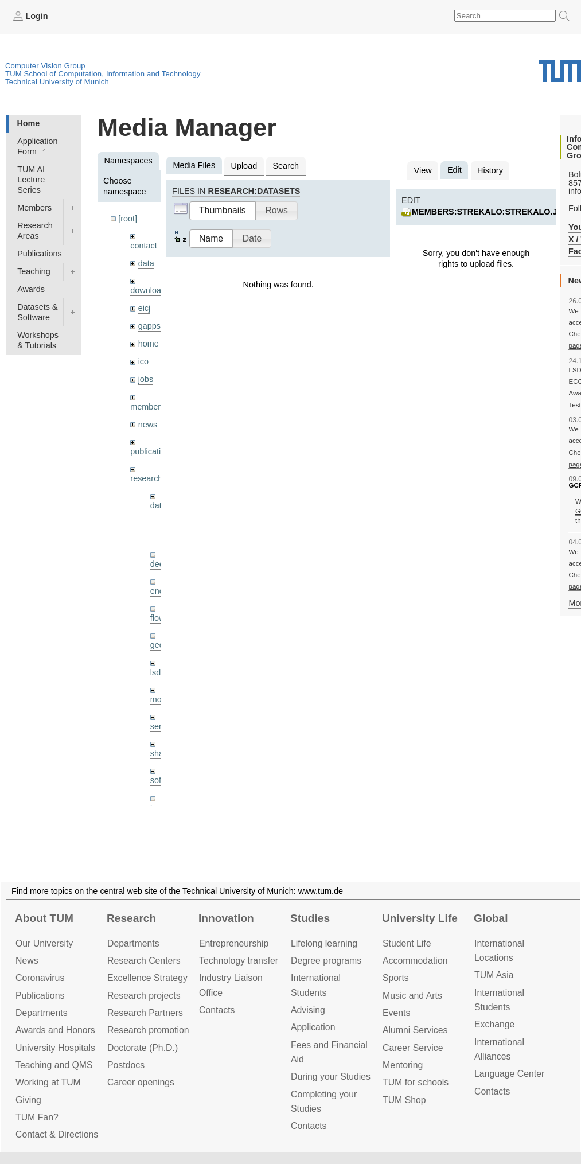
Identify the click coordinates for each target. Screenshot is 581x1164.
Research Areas (35, 230)
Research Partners (145, 1013)
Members (34, 207)
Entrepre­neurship (233, 943)
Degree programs (326, 961)
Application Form (37, 146)
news (148, 424)
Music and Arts (412, 996)
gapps (149, 325)
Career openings (140, 1082)
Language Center (509, 1074)
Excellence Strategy (147, 978)
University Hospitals (55, 1048)
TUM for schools (416, 1082)
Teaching (33, 271)
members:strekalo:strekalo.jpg (490, 211)
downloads (150, 290)
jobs (145, 379)
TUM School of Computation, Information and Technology (103, 73)
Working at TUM (48, 1082)
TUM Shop (404, 1100)
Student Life (407, 943)
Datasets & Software (37, 312)
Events (396, 1013)
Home (28, 123)
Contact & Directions (56, 1134)
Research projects (144, 996)
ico (143, 361)
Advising (308, 1010)
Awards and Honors (55, 1030)
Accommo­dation (415, 961)
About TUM (44, 918)
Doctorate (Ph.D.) (142, 1048)
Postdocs (126, 1065)
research (146, 478)
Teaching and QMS (54, 1065)
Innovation (226, 918)
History (490, 170)
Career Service (413, 1048)
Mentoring (403, 1065)
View (423, 170)
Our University (44, 943)
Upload (244, 165)
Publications (39, 253)
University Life (420, 918)
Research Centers (144, 961)
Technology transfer (238, 961)
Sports (396, 978)
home (148, 343)
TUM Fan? (37, 1117)
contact (143, 245)
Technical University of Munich (57, 81)
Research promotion (148, 1030)
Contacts (217, 1010)
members (147, 406)
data (146, 263)
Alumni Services (415, 1030)
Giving (28, 1100)
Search (285, 165)
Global (491, 918)
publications (152, 451)
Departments (41, 1013)
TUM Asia (494, 975)
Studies (310, 918)
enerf (159, 590)
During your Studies (331, 1076)
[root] (127, 218)
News (26, 961)
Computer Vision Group (45, 65)
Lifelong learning (324, 943)
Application (313, 1027)
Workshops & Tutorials (38, 340)
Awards (31, 289)
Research (131, 918)
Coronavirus (39, 978)
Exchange (494, 1024)
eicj (144, 308)
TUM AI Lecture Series (31, 179)
